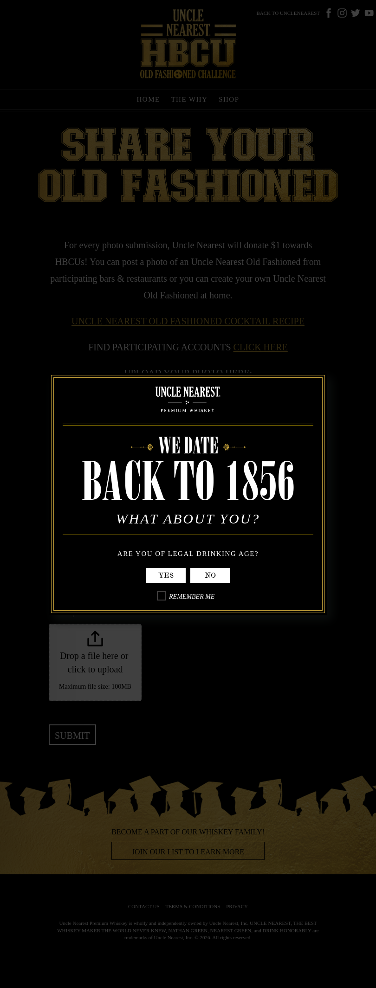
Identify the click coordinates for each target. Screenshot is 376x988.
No (210, 575)
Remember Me (191, 596)
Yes (166, 575)
